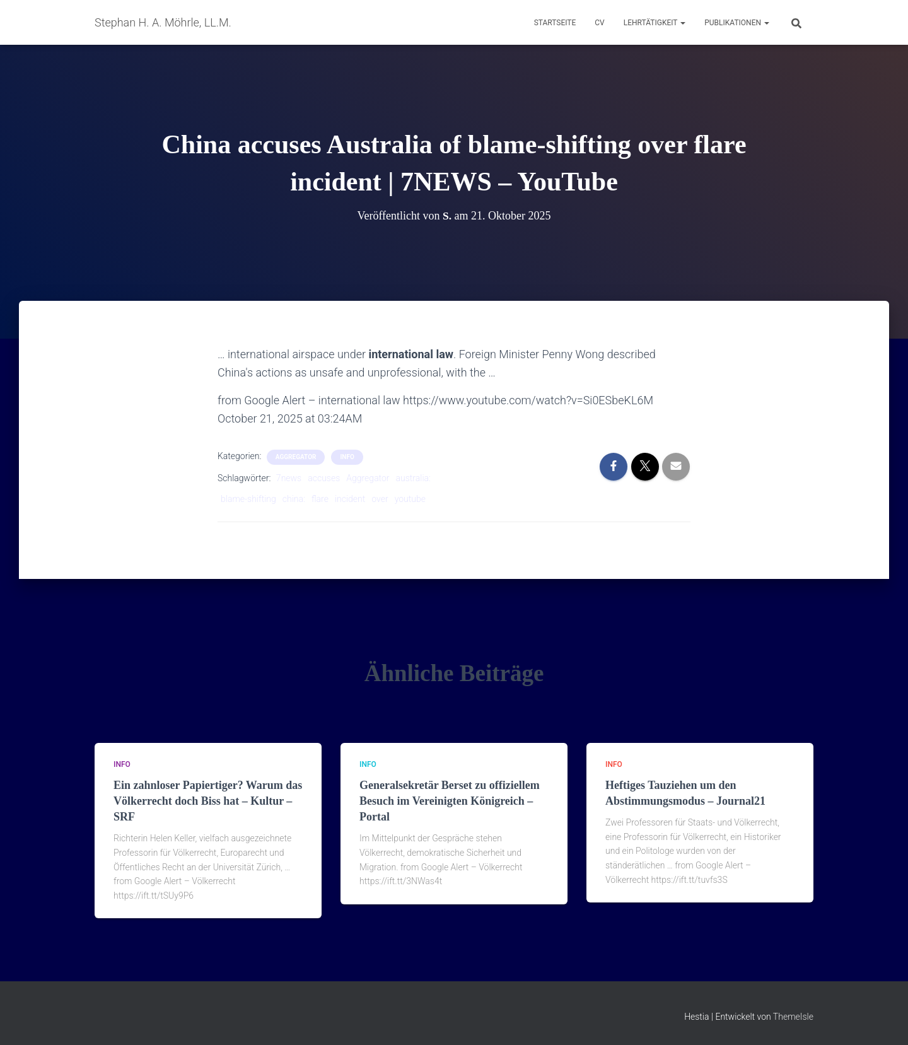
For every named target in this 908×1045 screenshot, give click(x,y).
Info (347, 456)
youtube (410, 499)
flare (320, 499)
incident (350, 499)
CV (599, 22)
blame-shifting (248, 499)
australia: (413, 478)
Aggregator (367, 478)
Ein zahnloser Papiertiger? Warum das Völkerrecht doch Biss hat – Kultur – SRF (208, 801)
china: (293, 499)
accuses (324, 478)
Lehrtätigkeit (654, 22)
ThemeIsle (793, 1017)
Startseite (555, 22)
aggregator (296, 456)
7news (288, 478)
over (379, 499)
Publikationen (736, 22)
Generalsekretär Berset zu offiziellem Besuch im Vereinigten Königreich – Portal (449, 801)
